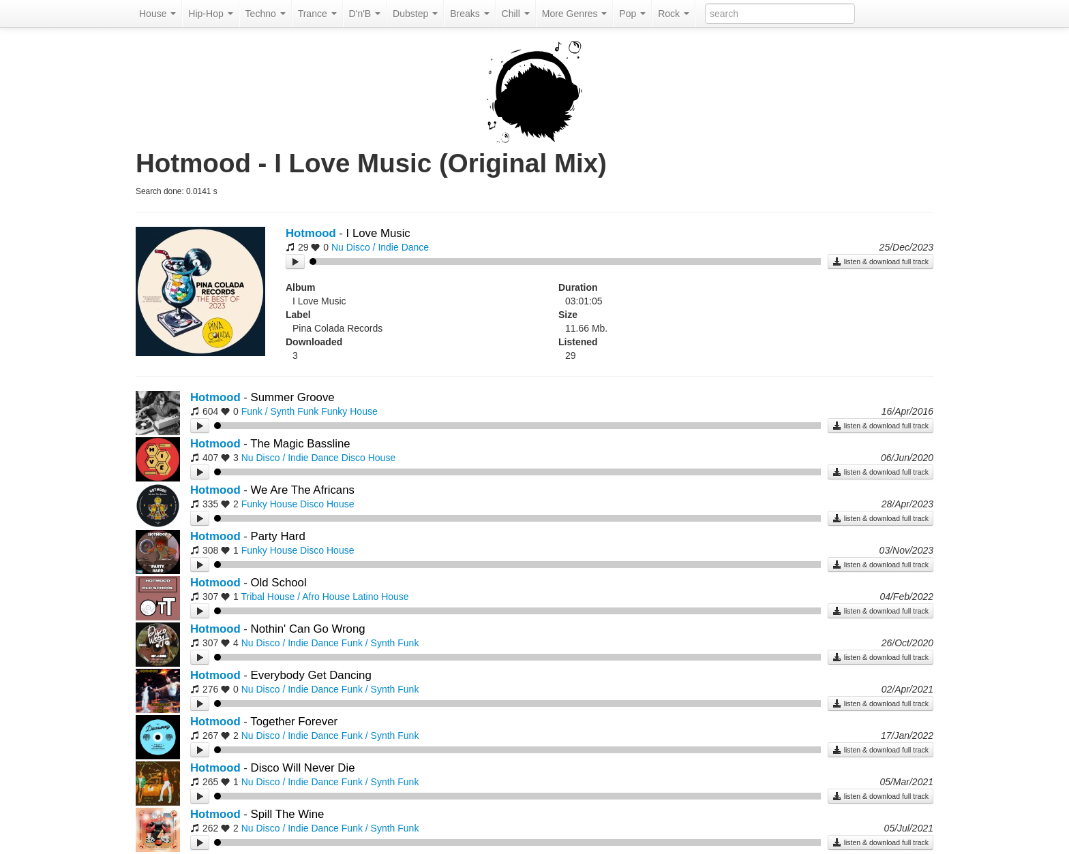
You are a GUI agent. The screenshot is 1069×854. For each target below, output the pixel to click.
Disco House (368, 457)
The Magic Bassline (300, 443)
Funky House (349, 411)
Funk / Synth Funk (280, 411)
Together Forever (293, 721)
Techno (265, 13)
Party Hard (278, 536)
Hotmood (311, 233)
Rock (673, 13)
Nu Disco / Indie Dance (380, 247)
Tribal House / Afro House (295, 596)
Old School (279, 582)
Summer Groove (293, 397)
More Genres (574, 13)
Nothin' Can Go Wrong (308, 628)
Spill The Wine (288, 814)
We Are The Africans (303, 490)
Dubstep (415, 13)
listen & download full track (880, 261)
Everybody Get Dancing (311, 675)
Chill (516, 13)
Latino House (380, 596)
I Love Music (378, 233)
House (157, 13)
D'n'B (364, 13)
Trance (317, 13)
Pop (632, 13)
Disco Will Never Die (303, 767)
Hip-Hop (210, 13)
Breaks (469, 13)
